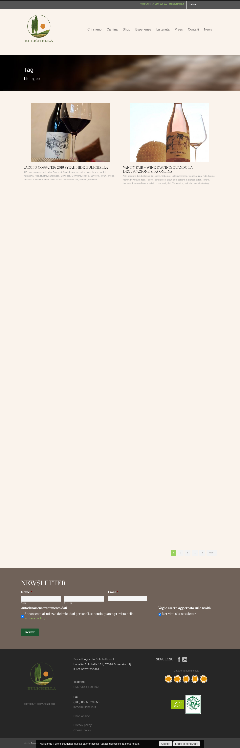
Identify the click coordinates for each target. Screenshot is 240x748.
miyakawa (29, 176)
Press (179, 29)
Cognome (68, 603)
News (208, 29)
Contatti (193, 29)
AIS (26, 172)
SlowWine (76, 176)
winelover (92, 179)
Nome (26, 592)
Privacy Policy (34, 618)
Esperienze (143, 29)
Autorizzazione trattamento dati (44, 608)
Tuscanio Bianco (41, 179)
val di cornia (56, 179)
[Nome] (41, 599)
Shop (126, 29)
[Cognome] (84, 599)
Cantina (112, 29)
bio (30, 172)
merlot (102, 172)
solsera (85, 176)
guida (82, 172)
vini (76, 179)
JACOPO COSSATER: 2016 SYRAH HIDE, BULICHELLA (66, 168)
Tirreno (110, 176)
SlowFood (65, 176)
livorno (95, 172)
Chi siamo (94, 29)
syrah (103, 176)
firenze (191, 176)
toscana (28, 179)
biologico (37, 172)
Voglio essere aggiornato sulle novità (184, 608)
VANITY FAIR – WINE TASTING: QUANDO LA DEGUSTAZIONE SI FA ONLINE (158, 170)
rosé (37, 176)
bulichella (47, 172)
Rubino (43, 176)
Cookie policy (82, 730)
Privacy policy (83, 725)
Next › (211, 553)
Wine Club (144, 4)
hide (89, 172)
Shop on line (82, 716)
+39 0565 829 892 (159, 4)
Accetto (165, 743)
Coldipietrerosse (71, 172)
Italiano (193, 4)
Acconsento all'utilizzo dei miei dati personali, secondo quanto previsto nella (79, 616)
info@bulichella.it (176, 4)
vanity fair (166, 183)
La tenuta (163, 29)
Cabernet (57, 172)
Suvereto (95, 176)
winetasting (203, 183)
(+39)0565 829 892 (86, 686)
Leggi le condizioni (186, 743)
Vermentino (68, 179)
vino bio (83, 179)
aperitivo (132, 176)
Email (113, 592)
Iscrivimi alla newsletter (179, 614)
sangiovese (53, 176)
